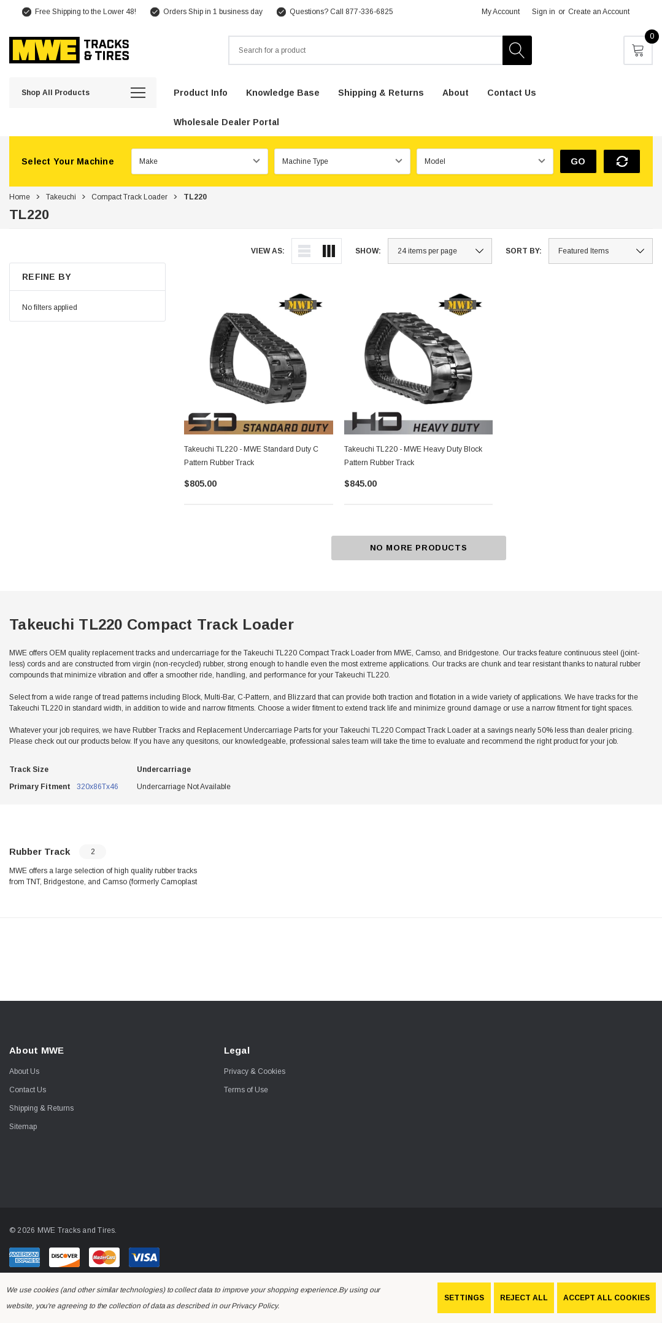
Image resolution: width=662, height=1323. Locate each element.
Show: (368, 251)
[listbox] (600, 251)
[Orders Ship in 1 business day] (205, 11)
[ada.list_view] (304, 251)
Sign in (543, 11)
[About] (455, 92)
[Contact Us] (511, 92)
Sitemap (23, 1126)
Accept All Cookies (606, 1298)
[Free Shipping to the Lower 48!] (78, 11)
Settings (464, 1298)
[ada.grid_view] (329, 251)
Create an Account (598, 11)
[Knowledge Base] (283, 92)
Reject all (524, 1298)
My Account (501, 11)
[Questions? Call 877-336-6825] (334, 11)
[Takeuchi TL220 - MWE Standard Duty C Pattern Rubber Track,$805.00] (258, 359)
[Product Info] (200, 92)
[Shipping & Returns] (381, 92)
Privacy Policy (254, 1306)
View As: (268, 251)
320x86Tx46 (97, 786)
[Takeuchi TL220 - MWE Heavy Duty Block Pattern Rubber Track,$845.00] (418, 359)
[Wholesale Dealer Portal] (226, 121)
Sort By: (524, 251)
